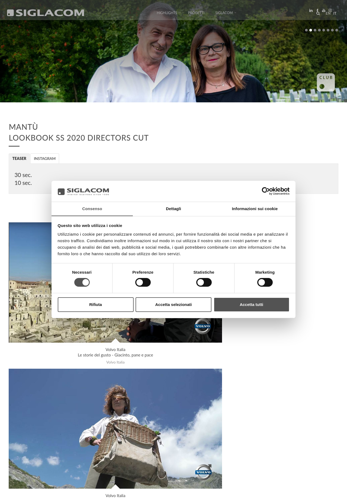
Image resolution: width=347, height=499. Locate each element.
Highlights (167, 14)
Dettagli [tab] (173, 208)
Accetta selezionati (173, 304)
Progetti (196, 14)
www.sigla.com (323, 491)
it (333, 14)
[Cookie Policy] (49, 491)
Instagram (45, 158)
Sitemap (57, 445)
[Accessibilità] (128, 491)
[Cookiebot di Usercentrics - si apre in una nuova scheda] (266, 191)
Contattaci (121, 445)
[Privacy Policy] (22, 491)
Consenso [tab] (92, 208)
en (326, 14)
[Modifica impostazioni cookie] (89, 491)
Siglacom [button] (225, 14)
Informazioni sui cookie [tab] (255, 208)
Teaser (19, 158)
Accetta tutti (251, 304)
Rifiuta (95, 304)
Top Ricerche (27, 445)
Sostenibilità (88, 445)
